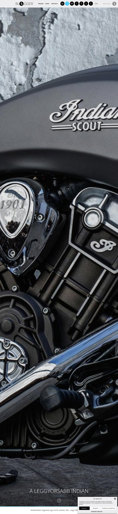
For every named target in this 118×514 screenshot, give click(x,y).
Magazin (40, 3)
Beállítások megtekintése (108, 508)
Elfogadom (84, 508)
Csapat (47, 3)
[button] (115, 498)
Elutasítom (95, 508)
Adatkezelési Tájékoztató (96, 511)
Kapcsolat (54, 3)
